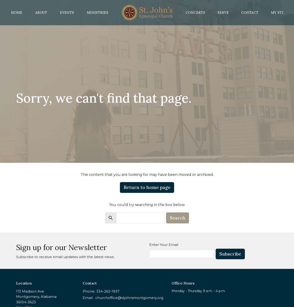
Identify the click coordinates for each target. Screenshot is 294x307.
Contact (249, 12)
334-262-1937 (107, 291)
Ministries (97, 12)
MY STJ (277, 12)
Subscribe (230, 254)
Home (16, 12)
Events (67, 12)
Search (177, 218)
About (41, 12)
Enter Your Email (163, 244)
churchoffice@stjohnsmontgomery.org (129, 298)
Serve (223, 12)
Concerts (195, 12)
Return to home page (147, 187)
